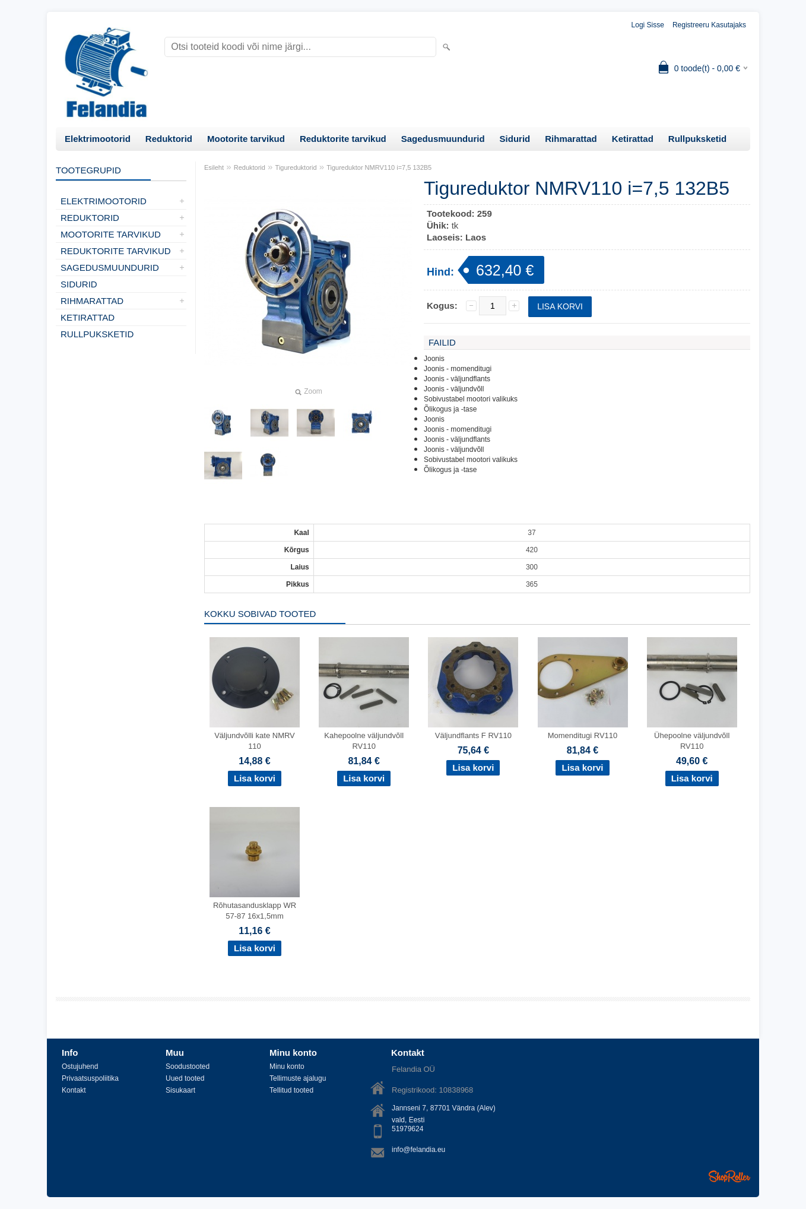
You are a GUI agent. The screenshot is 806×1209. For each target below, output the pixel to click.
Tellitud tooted (291, 1090)
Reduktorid (168, 139)
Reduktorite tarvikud (343, 139)
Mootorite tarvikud (246, 139)
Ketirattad (632, 139)
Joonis (434, 359)
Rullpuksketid (697, 139)
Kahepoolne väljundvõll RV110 (364, 741)
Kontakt (74, 1090)
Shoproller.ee (729, 1176)
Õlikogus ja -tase (450, 409)
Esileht (214, 167)
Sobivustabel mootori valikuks (471, 399)
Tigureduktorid (296, 167)
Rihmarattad (571, 139)
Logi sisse (648, 25)
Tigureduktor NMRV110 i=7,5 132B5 (378, 167)
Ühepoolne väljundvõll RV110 (691, 741)
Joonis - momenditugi (457, 369)
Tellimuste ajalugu (297, 1078)
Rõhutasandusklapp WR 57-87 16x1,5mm (254, 910)
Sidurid (515, 139)
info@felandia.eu (418, 1149)
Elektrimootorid (98, 139)
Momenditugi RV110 (583, 735)
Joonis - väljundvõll (454, 389)
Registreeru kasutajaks (709, 25)
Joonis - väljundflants (457, 379)
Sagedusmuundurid (443, 139)
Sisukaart (180, 1090)
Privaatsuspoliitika (90, 1078)
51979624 (407, 1129)
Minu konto (286, 1066)
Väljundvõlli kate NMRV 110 (254, 741)
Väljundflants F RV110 (473, 735)
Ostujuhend (80, 1066)
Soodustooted (188, 1066)
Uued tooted (185, 1078)
